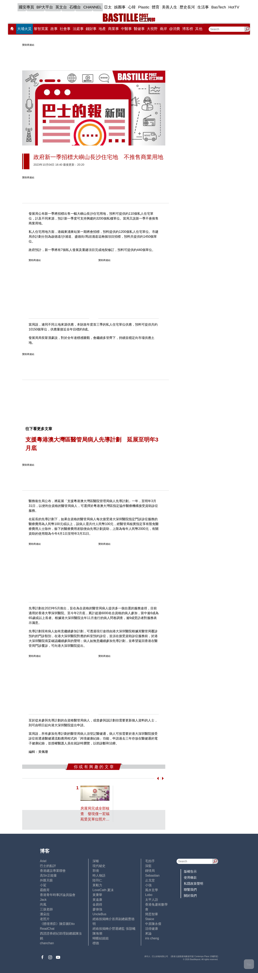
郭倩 (96, 870)
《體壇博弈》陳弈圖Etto (57, 924)
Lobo (148, 895)
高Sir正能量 (48, 875)
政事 (54, 29)
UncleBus (99, 914)
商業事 (113, 29)
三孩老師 (46, 909)
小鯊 (43, 885)
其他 (198, 29)
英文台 (61, 7)
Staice (149, 919)
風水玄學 (151, 890)
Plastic (143, 7)
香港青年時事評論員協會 (57, 895)
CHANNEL (92, 7)
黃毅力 (97, 885)
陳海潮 (97, 933)
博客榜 (187, 29)
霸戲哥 (45, 890)
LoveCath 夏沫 (103, 890)
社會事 (65, 29)
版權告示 (190, 871)
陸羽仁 (97, 880)
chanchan (47, 943)
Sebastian (152, 875)
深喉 (96, 861)
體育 (155, 7)
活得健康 (151, 928)
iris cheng (152, 938)
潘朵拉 (45, 914)
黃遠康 (97, 899)
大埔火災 (24, 29)
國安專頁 (26, 7)
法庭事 (78, 29)
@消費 (174, 29)
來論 (148, 933)
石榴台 (75, 7)
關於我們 (190, 895)
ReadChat (47, 928)
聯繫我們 (190, 889)
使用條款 (190, 877)
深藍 (148, 866)
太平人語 (151, 899)
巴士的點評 (48, 866)
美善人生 (169, 7)
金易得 (97, 904)
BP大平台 (44, 7)
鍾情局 (150, 870)
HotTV (233, 7)
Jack (43, 899)
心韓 (132, 7)
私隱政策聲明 (193, 883)
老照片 (45, 919)
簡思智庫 (151, 914)
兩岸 (163, 29)
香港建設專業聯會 (53, 870)
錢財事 (91, 29)
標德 (96, 943)
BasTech (218, 7)
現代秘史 (99, 866)
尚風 (43, 904)
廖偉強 (97, 909)
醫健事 (139, 29)
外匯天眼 (46, 880)
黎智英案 (41, 29)
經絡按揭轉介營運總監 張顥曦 (114, 928)
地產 (102, 29)
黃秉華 (97, 895)
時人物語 (99, 875)
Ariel (43, 861)
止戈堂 (150, 880)
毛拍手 (150, 861)
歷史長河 (187, 7)
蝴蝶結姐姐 (101, 938)
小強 (148, 885)
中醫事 (126, 29)
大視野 (152, 29)
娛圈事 (120, 7)
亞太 (108, 7)
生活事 (203, 7)
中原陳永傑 (153, 924)
